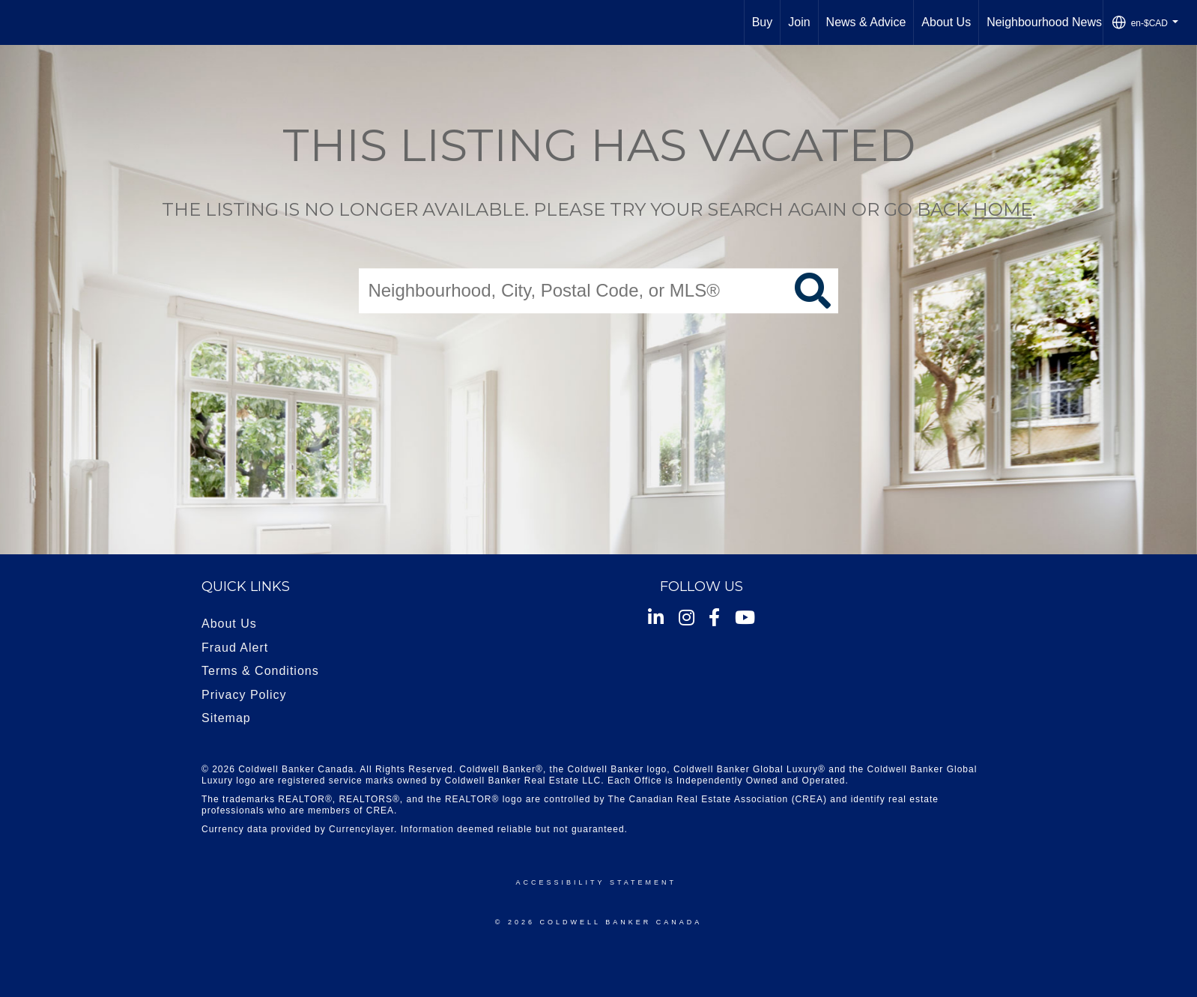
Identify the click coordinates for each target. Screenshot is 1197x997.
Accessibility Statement (596, 882)
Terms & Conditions (260, 670)
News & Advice (866, 22)
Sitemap (226, 718)
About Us (946, 22)
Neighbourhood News (1044, 22)
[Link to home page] (19, 22)
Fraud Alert (234, 647)
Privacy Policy (244, 694)
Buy (762, 22)
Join (799, 22)
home (1002, 209)
